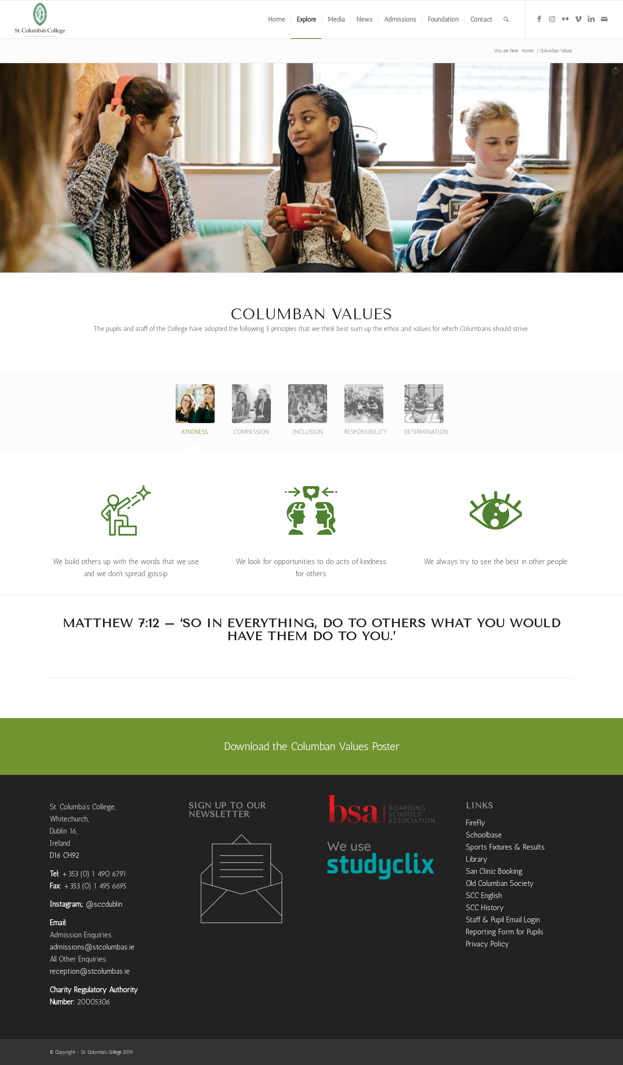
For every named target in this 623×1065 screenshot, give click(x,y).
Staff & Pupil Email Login (503, 919)
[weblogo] (40, 19)
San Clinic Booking (494, 871)
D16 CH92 (64, 855)
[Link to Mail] (603, 19)
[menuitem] (277, 19)
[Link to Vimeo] (578, 19)
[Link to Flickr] (565, 19)
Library (477, 859)
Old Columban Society (500, 883)
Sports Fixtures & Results (505, 847)
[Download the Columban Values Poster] (311, 746)
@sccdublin (104, 904)
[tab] (195, 413)
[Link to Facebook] (539, 19)
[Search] (506, 19)
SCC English (484, 895)
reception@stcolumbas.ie (90, 971)
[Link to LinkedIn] (590, 19)
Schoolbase (484, 835)
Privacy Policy (487, 944)
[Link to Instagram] (552, 19)
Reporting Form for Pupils (504, 931)
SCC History (485, 907)
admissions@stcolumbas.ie (92, 947)
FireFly (475, 822)
